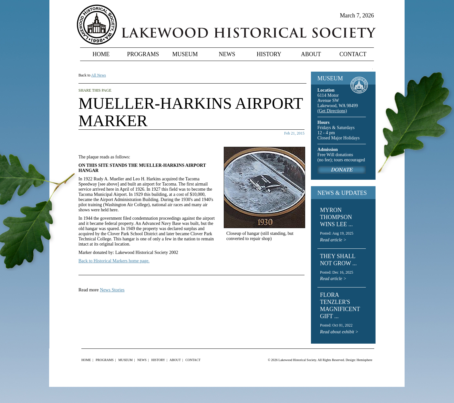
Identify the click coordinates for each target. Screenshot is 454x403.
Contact (352, 54)
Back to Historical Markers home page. (114, 260)
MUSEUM (330, 78)
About (311, 54)
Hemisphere (364, 360)
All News (98, 75)
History (269, 54)
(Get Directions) (332, 110)
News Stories (112, 289)
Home (101, 54)
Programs (143, 54)
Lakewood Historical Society (297, 360)
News (227, 54)
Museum (185, 54)
